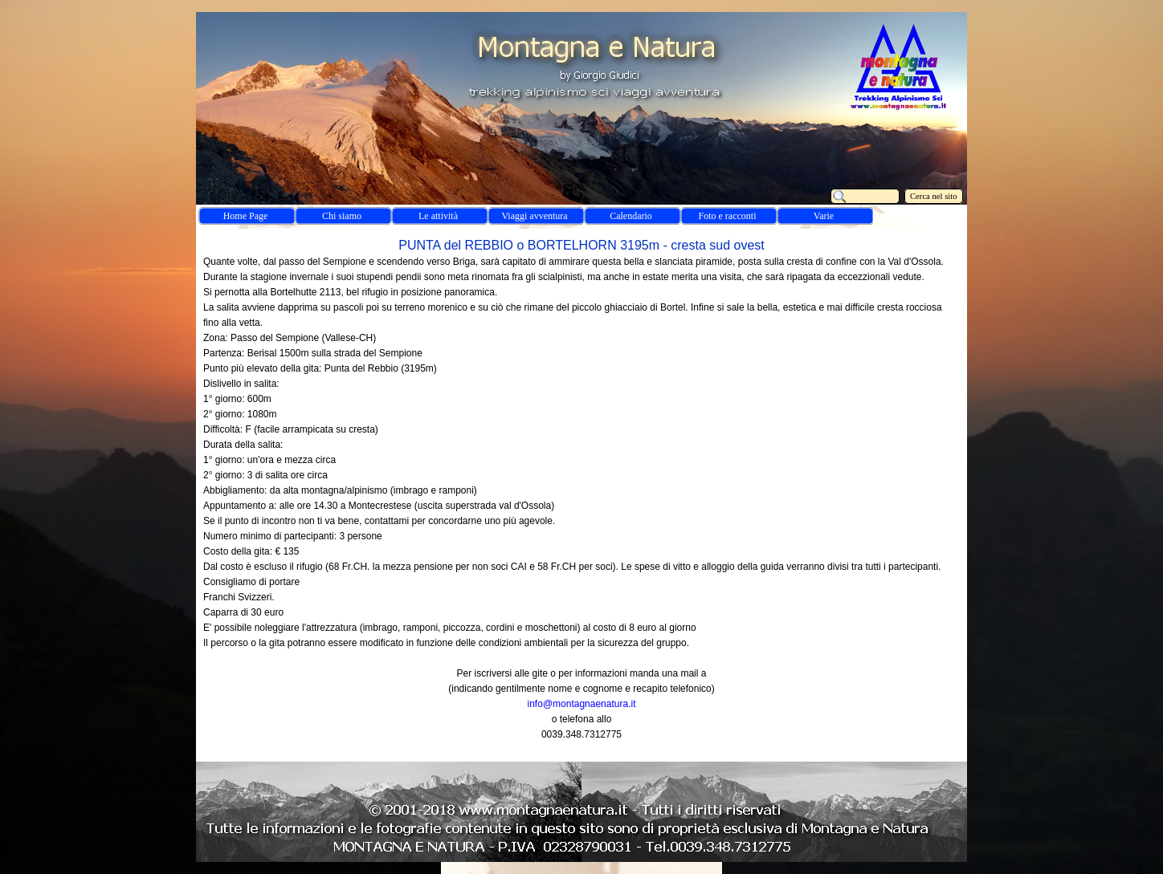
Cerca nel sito (933, 196)
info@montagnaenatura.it (582, 703)
